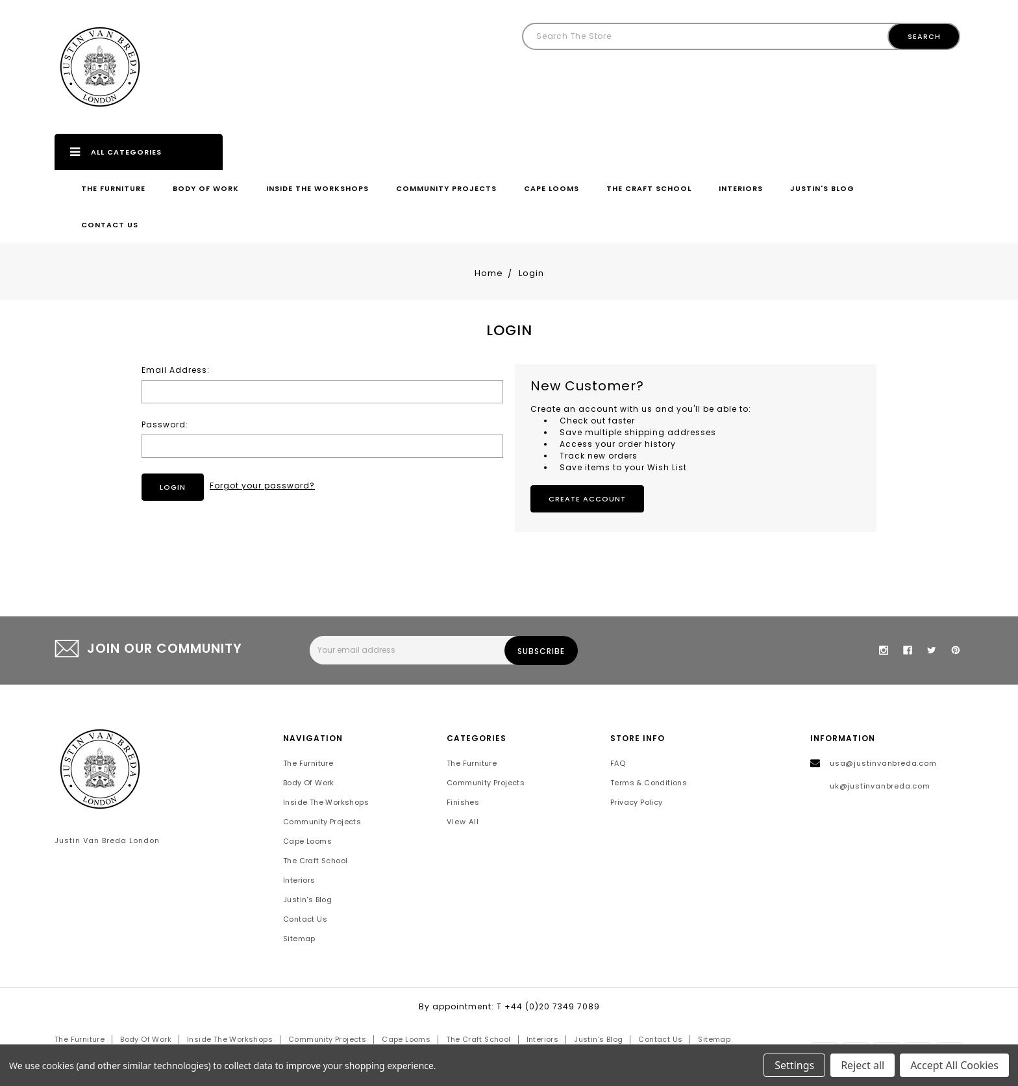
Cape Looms (551, 188)
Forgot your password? (262, 485)
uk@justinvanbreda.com (880, 786)
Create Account (587, 499)
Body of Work (206, 188)
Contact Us (109, 225)
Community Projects (446, 188)
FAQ (617, 763)
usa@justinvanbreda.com (883, 763)
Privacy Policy (636, 802)
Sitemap (299, 938)
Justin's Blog (822, 188)
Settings (794, 1065)
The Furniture (113, 188)
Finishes (463, 802)
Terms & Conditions (648, 782)
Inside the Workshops (317, 188)
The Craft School (648, 188)
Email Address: (176, 369)
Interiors (741, 188)
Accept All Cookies (954, 1065)
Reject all (862, 1065)
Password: (165, 424)
